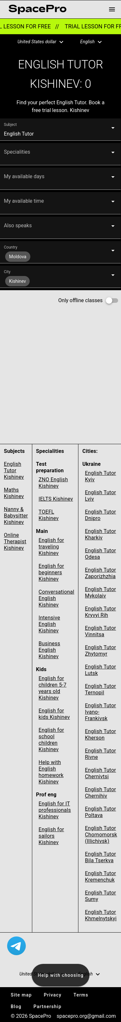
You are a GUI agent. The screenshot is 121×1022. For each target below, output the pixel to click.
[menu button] (112, 9)
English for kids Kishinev (54, 714)
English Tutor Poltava (100, 812)
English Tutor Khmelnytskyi (100, 915)
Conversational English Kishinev (57, 598)
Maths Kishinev (14, 493)
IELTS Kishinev (56, 499)
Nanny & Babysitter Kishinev (16, 515)
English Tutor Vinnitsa (100, 631)
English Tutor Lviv (100, 495)
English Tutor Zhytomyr (100, 650)
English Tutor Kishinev (14, 470)
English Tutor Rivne (100, 754)
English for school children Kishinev (51, 739)
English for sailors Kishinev (51, 835)
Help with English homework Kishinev (51, 772)
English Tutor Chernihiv (100, 792)
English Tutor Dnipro (100, 515)
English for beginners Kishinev (51, 572)
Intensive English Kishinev (49, 624)
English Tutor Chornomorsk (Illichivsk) (101, 834)
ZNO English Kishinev (53, 482)
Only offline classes (80, 300)
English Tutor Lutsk (100, 670)
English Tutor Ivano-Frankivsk (100, 711)
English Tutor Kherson (100, 734)
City (7, 272)
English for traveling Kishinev (51, 546)
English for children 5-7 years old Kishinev (52, 688)
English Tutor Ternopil (100, 689)
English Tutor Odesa (100, 553)
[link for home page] (37, 9)
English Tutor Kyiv (100, 476)
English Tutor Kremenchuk (100, 876)
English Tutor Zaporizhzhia (100, 573)
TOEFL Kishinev (49, 515)
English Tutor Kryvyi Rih (100, 612)
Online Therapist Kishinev (15, 541)
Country (10, 247)
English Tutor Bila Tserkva (100, 857)
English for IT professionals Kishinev (55, 810)
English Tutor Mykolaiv (100, 592)
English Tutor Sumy (100, 896)
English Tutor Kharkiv (100, 534)
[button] (36, 42)
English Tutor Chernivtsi (100, 773)
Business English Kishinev (49, 649)
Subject (10, 124)
